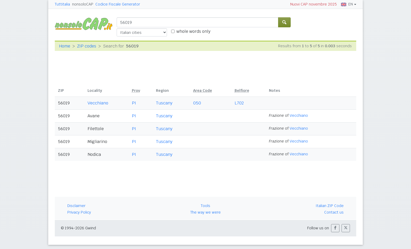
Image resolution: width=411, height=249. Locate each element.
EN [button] (347, 4)
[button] (335, 228)
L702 (239, 103)
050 (197, 103)
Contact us (334, 212)
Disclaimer (76, 205)
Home (64, 46)
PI (134, 103)
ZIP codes (86, 46)
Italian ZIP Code (330, 205)
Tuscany (164, 103)
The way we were (205, 212)
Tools (205, 205)
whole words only (193, 31)
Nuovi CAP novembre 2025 (313, 4)
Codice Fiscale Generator (117, 4)
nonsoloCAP (82, 4)
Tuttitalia (62, 4)
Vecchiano (98, 103)
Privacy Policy (79, 212)
